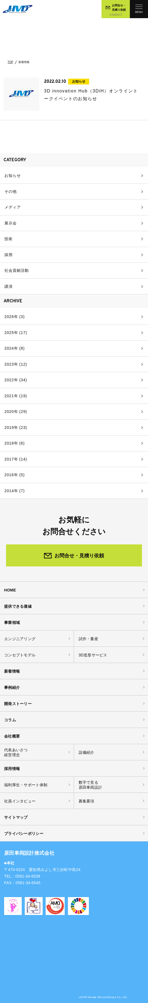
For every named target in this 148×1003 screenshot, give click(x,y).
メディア (12, 207)
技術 (8, 239)
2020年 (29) (15, 411)
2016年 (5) (14, 475)
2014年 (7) (14, 491)
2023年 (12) (15, 364)
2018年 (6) (14, 443)
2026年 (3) (14, 316)
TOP (10, 62)
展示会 (10, 223)
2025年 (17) (15, 332)
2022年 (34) (15, 380)
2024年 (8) (14, 348)
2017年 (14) (15, 459)
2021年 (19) (15, 396)
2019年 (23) (15, 427)
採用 (8, 255)
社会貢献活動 (16, 270)
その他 (10, 191)
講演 (8, 286)
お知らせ (12, 175)
